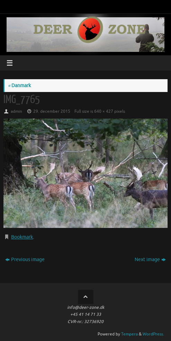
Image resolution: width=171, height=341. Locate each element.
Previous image (25, 259)
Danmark (19, 86)
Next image (150, 259)
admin (16, 111)
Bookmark (22, 237)
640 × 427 (103, 111)
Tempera (129, 334)
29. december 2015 (51, 111)
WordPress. (153, 334)
